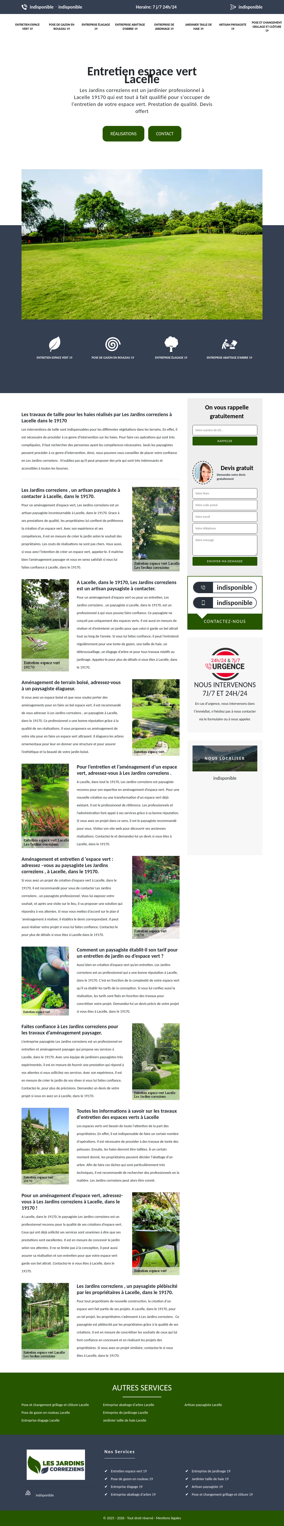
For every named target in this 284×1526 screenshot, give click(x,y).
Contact (165, 134)
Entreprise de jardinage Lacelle (125, 1412)
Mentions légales (168, 1518)
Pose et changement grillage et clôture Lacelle (55, 1405)
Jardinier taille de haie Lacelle (124, 1420)
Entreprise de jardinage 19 (164, 27)
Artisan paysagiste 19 (232, 27)
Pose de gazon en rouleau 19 (61, 27)
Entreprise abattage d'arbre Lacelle (128, 1405)
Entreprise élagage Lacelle (41, 1420)
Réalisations (123, 134)
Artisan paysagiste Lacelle (203, 1405)
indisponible (42, 7)
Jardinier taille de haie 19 (198, 27)
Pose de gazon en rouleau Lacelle (46, 1412)
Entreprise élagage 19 (96, 27)
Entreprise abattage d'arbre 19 (130, 27)
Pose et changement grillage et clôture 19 (267, 26)
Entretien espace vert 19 (27, 27)
